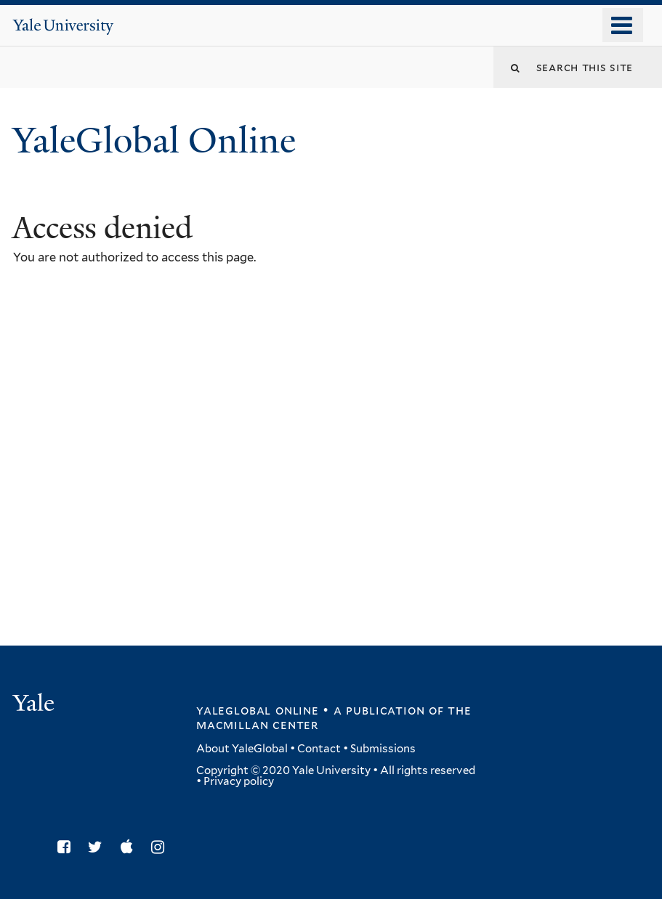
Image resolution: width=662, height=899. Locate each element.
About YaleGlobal (242, 748)
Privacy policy (238, 781)
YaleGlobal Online (154, 140)
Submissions (383, 748)
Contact (319, 748)
